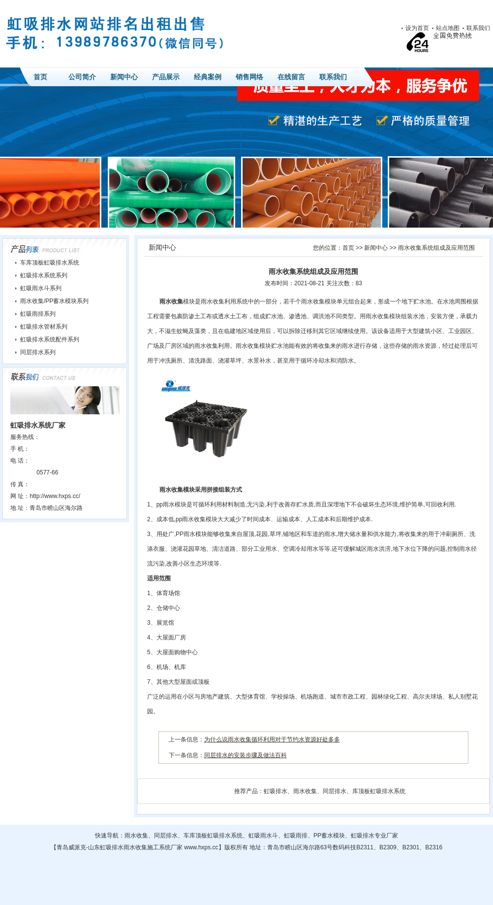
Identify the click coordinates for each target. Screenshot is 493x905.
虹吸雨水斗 (263, 835)
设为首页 (417, 28)
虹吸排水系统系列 (43, 275)
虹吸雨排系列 (38, 313)
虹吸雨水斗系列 (41, 288)
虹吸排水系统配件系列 (49, 339)
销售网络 (249, 77)
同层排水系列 (38, 352)
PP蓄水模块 (329, 835)
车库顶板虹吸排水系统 (49, 262)
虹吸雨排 (296, 835)
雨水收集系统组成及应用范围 (436, 247)
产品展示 (166, 77)
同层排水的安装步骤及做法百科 (245, 755)
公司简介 (82, 77)
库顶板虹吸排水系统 (378, 791)
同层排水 (334, 791)
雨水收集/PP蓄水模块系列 (54, 301)
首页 (40, 77)
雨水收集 (171, 301)
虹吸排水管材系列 (43, 326)
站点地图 (448, 28)
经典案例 (207, 77)
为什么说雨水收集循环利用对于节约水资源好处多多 (272, 739)
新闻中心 (124, 77)
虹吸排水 (275, 791)
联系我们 (478, 28)
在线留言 (291, 77)
